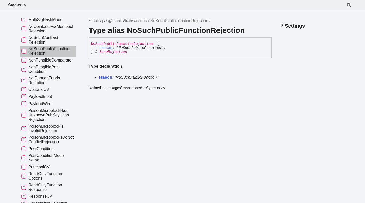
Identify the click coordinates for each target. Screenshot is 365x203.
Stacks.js (17, 5)
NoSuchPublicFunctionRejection (179, 20)
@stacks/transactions (127, 20)
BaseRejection (113, 52)
